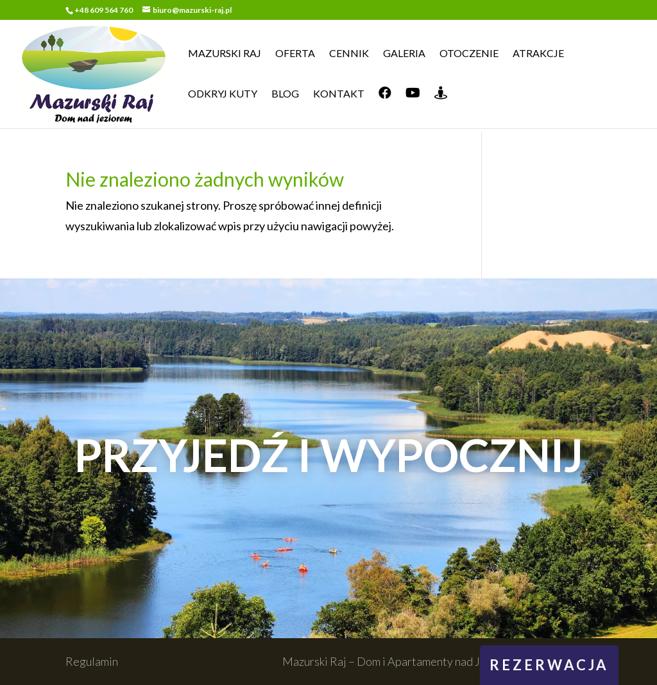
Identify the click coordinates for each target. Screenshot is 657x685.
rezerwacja (549, 664)
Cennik (349, 54)
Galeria (404, 54)
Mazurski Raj (224, 54)
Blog (285, 94)
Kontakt (338, 94)
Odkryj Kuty (222, 94)
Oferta (295, 54)
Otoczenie (469, 54)
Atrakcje (538, 54)
